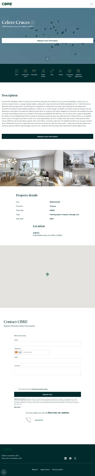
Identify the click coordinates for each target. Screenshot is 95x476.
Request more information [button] (47, 40)
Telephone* (17, 348)
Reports (35, 469)
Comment (17, 366)
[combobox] (18, 352)
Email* (16, 357)
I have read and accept (33, 389)
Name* (16, 340)
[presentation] (31, 382)
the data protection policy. (40, 389)
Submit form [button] (47, 394)
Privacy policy (57, 469)
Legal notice (45, 469)
